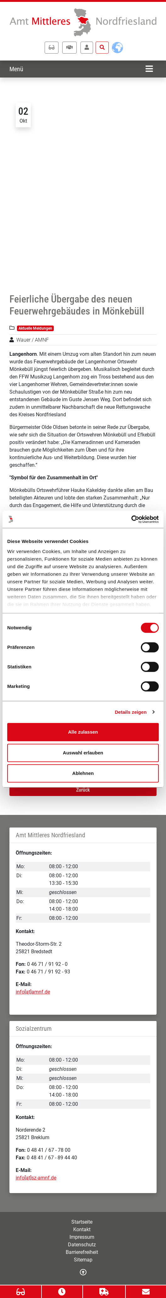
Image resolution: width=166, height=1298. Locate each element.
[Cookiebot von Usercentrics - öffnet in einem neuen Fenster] (131, 519)
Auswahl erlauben (83, 752)
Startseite (81, 1222)
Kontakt (82, 1229)
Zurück (83, 790)
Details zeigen (131, 712)
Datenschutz (82, 1245)
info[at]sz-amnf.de (36, 1178)
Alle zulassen (83, 732)
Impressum (81, 1237)
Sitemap (83, 1260)
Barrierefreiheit (82, 1252)
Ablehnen (83, 773)
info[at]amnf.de (33, 992)
